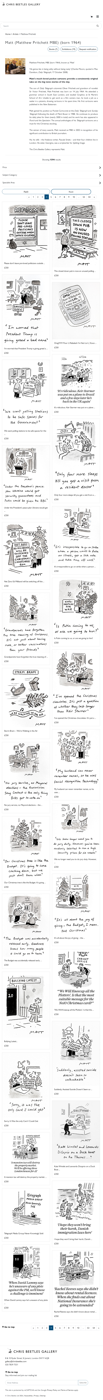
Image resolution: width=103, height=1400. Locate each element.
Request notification (87, 49)
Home (7, 33)
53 (84, 196)
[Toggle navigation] (98, 16)
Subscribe (83, 1382)
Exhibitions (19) (68, 49)
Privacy (36, 1395)
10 (74, 196)
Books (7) (53, 49)
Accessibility (28, 1395)
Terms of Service (67, 1390)
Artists (15, 33)
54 (89, 196)
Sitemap (43, 1395)
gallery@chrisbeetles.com (15, 1361)
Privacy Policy (52, 1390)
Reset (71, 191)
